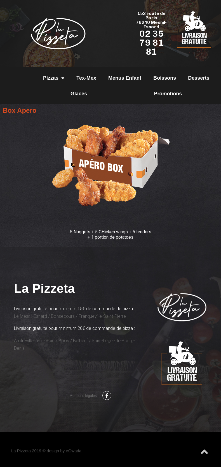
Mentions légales (83, 396)
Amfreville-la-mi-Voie (34, 340)
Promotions (168, 93)
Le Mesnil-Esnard (30, 316)
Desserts (198, 78)
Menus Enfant (124, 78)
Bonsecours (63, 316)
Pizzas (53, 78)
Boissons (164, 78)
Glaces (78, 93)
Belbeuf (80, 340)
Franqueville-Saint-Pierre (102, 316)
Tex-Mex (86, 78)
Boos (63, 340)
